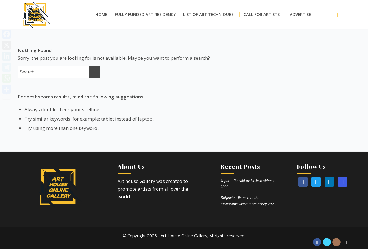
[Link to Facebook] (317, 242)
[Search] (318, 14)
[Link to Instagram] (336, 242)
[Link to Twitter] (327, 242)
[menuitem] (101, 14)
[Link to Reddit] (346, 242)
